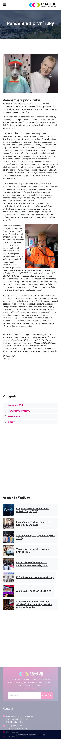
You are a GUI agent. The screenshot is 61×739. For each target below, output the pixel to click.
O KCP (10, 426)
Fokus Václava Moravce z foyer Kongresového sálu (33, 540)
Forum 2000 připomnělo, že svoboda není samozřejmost (32, 581)
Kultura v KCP (14, 409)
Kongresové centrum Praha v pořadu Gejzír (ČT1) (32, 527)
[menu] (4, 5)
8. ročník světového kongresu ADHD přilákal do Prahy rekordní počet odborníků (34, 621)
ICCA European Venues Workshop (35, 594)
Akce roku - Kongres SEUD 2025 (34, 608)
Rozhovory (12, 421)
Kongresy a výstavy (17, 415)
